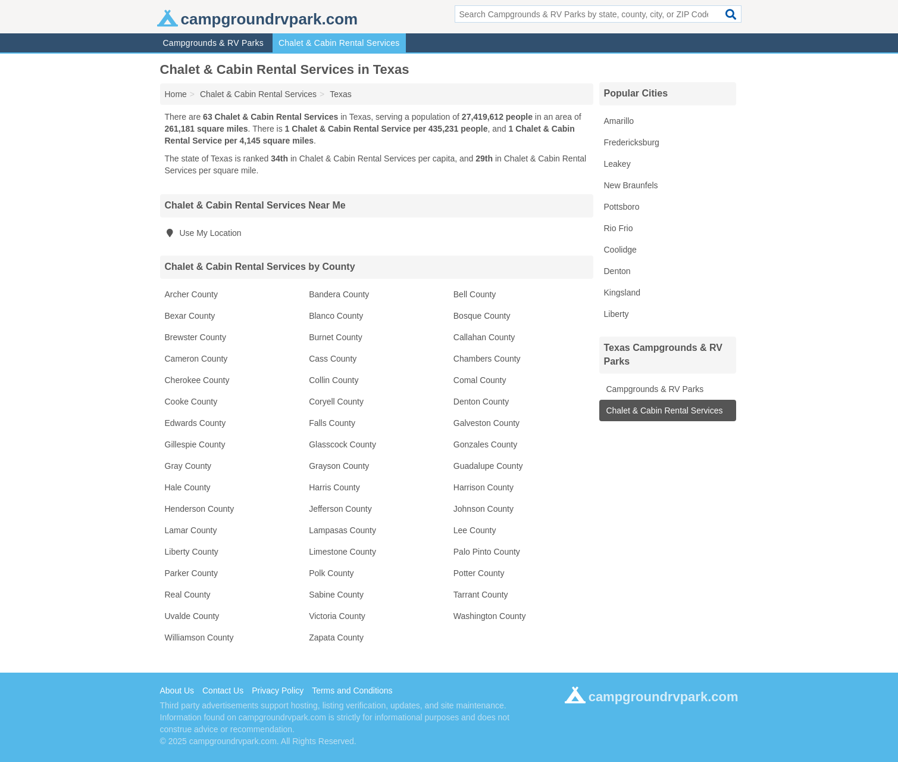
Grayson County (339, 466)
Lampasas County (342, 530)
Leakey (617, 164)
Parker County (191, 573)
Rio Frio (618, 228)
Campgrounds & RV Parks (213, 43)
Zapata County (336, 637)
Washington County (489, 616)
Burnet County (335, 337)
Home (176, 94)
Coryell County (336, 401)
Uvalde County (192, 616)
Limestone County (342, 551)
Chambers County (487, 358)
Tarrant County (480, 594)
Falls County (332, 423)
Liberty (616, 314)
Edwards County (195, 423)
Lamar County (191, 530)
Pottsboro (622, 207)
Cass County (332, 358)
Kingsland (622, 292)
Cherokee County (197, 380)
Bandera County (339, 294)
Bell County (474, 294)
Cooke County (191, 401)
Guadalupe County (488, 466)
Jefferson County (340, 509)
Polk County (331, 573)
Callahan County (484, 337)
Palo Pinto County (486, 551)
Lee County (474, 530)
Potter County (479, 573)
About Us (177, 690)
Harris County (334, 487)
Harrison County (483, 487)
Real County (188, 594)
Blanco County (336, 316)
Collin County (333, 380)
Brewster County (195, 337)
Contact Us (222, 690)
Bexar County (190, 316)
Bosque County (482, 316)
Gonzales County (485, 444)
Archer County (191, 294)
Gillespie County (195, 444)
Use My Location (203, 233)
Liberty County (191, 551)
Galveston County (486, 423)
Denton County (481, 401)
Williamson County (199, 637)
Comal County (479, 380)
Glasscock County (342, 444)
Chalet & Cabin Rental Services (339, 43)
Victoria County (337, 616)
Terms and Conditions (352, 690)
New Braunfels (631, 185)
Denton (617, 271)
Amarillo (619, 121)
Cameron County (196, 358)
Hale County (188, 487)
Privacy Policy (277, 690)
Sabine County (336, 594)
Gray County (188, 466)
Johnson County (483, 509)
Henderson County (199, 509)
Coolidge (620, 249)
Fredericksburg (631, 142)
